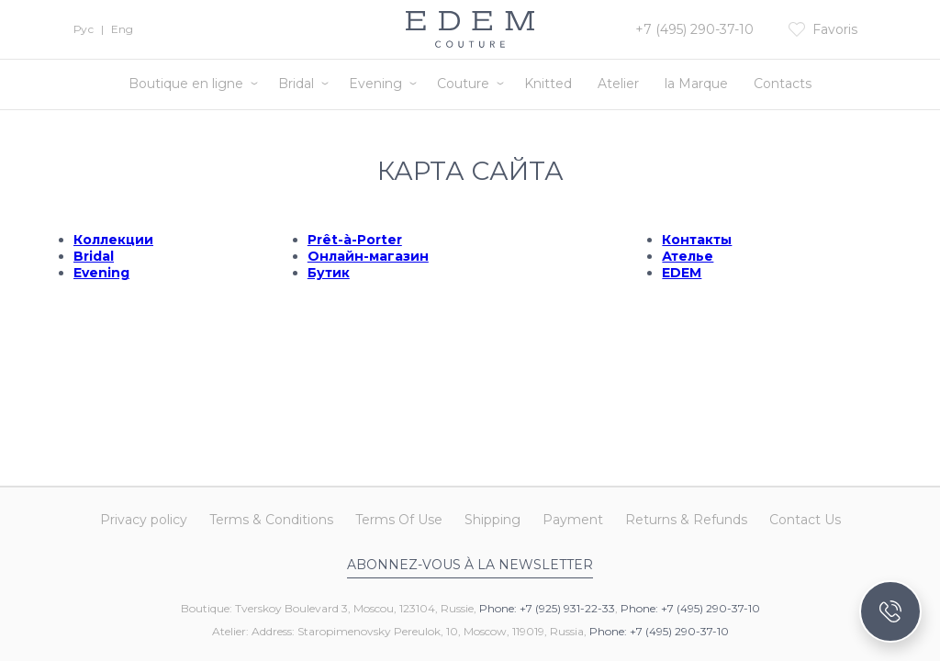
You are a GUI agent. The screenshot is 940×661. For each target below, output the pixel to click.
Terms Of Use (398, 519)
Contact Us (805, 519)
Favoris (834, 29)
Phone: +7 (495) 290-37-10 (690, 608)
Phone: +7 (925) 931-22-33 (547, 608)
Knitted (548, 83)
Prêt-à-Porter (355, 239)
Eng (122, 29)
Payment (573, 519)
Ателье (687, 256)
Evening (375, 83)
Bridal (296, 83)
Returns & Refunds (686, 519)
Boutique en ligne (186, 83)
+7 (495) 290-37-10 (694, 29)
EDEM (681, 272)
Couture (463, 83)
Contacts (782, 83)
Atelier (618, 83)
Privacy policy (143, 519)
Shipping (492, 519)
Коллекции (113, 239)
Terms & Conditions (271, 519)
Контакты (697, 239)
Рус (83, 29)
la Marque (696, 83)
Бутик (329, 272)
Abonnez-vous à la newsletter (470, 564)
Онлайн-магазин (368, 256)
